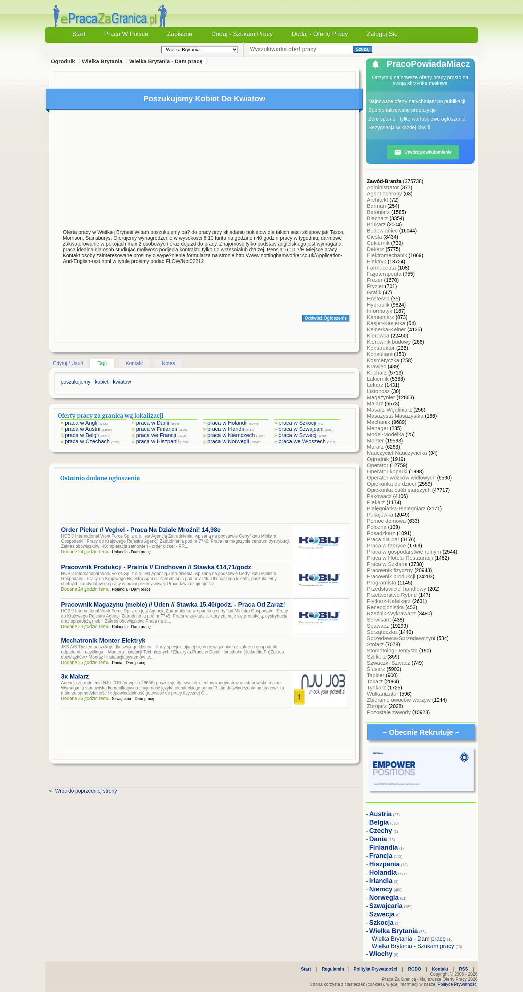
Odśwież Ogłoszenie (326, 318)
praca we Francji (156, 435)
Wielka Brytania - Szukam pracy (413, 946)
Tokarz (375, 681)
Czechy (380, 830)
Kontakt (134, 363)
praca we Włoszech (302, 441)
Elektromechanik (388, 255)
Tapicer (376, 675)
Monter (376, 440)
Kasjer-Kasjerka (387, 323)
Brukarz (377, 224)
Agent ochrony (385, 193)
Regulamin (333, 969)
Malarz (376, 403)
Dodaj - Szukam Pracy (242, 34)
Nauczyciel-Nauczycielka (398, 453)
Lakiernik (378, 379)
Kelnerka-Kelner (387, 329)
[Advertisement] (204, 170)
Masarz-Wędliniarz (390, 409)
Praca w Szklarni (388, 564)
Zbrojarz (377, 706)
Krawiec (377, 366)
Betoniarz (379, 212)
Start (78, 34)
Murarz (376, 447)
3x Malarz (75, 676)
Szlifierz (377, 656)
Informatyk (380, 311)
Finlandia (383, 847)
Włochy (381, 953)
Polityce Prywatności (458, 984)
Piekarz (376, 502)
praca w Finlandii (156, 429)
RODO (414, 969)
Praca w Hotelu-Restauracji (400, 558)
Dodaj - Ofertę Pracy (320, 34)
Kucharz (377, 372)
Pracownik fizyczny (390, 570)
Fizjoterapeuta (385, 274)
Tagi (102, 363)
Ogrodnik (378, 459)
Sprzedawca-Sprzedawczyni (402, 638)
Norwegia (384, 897)
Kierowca (379, 335)
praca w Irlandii (225, 429)
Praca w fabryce (387, 545)
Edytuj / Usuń (68, 363)
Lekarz (376, 385)
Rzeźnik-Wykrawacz (392, 613)
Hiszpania (384, 864)
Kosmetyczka (384, 360)
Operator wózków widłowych (402, 477)
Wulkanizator (383, 694)
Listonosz (379, 391)
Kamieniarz (381, 317)
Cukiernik (379, 243)
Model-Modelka (386, 434)
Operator (378, 465)
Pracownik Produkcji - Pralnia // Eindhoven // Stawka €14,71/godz (156, 567)
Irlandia (381, 880)
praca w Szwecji (298, 435)
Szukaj (363, 49)
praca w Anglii (82, 423)
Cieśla (375, 237)
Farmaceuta (382, 267)
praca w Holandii (227, 423)
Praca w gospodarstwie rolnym (404, 551)
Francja (381, 855)
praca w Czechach (87, 441)
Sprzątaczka (382, 632)
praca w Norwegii (228, 441)
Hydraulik (379, 304)
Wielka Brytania (102, 61)
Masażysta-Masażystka (396, 416)
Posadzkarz (382, 533)
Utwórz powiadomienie (422, 152)
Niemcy (381, 889)
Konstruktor (381, 348)
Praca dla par (384, 539)
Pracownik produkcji (392, 576)
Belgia (379, 822)
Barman (377, 206)
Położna (377, 527)
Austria (380, 814)
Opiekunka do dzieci (392, 484)
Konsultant (380, 354)
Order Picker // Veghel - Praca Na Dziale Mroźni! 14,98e (140, 529)
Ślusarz (376, 669)
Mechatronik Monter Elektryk (103, 640)
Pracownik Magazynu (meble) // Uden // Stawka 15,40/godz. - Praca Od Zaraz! (173, 604)
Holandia (383, 872)
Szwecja (382, 914)
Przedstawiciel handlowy (397, 589)
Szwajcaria (386, 906)
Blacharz (378, 218)
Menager (378, 428)
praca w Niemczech (231, 435)
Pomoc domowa (387, 521)
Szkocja (381, 922)
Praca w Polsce (126, 34)
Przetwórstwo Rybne (392, 595)
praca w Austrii (83, 429)
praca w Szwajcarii (301, 429)
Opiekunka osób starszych (399, 490)
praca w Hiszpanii (157, 441)
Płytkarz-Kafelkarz (389, 601)
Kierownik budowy (389, 342)
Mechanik (379, 422)
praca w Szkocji (297, 423)
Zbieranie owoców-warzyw (399, 700)
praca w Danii (152, 423)
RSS (463, 969)
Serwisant (379, 619)
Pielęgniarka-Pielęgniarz (397, 508)
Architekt (378, 200)
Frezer (375, 280)
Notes (168, 363)
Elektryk (377, 261)
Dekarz (376, 249)
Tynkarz (377, 687)
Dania (378, 839)
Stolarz (376, 644)
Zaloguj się (382, 34)
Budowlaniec (383, 230)
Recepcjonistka (386, 607)
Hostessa (379, 298)
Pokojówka (381, 514)
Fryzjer (376, 286)
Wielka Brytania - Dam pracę (166, 61)
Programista (382, 582)
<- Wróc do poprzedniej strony (83, 791)
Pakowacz (380, 496)
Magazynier (382, 397)
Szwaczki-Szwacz (389, 663)
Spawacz (378, 626)
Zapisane (179, 34)
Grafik (375, 292)
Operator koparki (388, 471)
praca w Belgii (82, 435)
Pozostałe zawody (389, 712)
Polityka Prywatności (375, 969)
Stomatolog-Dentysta (393, 650)
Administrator (384, 187)
